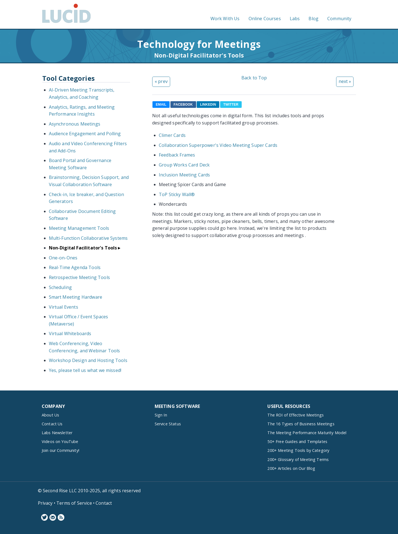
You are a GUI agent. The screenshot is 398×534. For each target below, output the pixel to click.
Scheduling (60, 287)
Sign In (161, 415)
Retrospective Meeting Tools (79, 277)
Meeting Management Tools (79, 228)
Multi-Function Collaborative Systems (88, 238)
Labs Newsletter (57, 432)
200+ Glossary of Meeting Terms (298, 459)
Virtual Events (63, 307)
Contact (104, 503)
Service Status (168, 423)
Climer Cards (172, 135)
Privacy (45, 503)
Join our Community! (60, 450)
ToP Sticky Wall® (177, 194)
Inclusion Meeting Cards (184, 175)
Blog (313, 18)
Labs (295, 18)
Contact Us (52, 423)
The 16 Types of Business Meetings (300, 423)
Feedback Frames (177, 155)
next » (345, 81)
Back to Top (254, 78)
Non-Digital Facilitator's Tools (83, 248)
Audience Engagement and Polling (85, 134)
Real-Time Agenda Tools (75, 267)
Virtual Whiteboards (70, 333)
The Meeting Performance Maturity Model (306, 432)
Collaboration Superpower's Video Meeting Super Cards (218, 145)
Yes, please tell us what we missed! (85, 370)
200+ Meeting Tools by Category (298, 450)
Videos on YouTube (60, 441)
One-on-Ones (63, 258)
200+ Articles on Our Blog (291, 468)
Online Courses (265, 18)
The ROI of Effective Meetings (295, 415)
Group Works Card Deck (184, 165)
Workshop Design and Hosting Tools (88, 360)
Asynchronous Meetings (74, 124)
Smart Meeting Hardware (75, 297)
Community (339, 18)
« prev (161, 81)
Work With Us (225, 18)
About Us (50, 415)
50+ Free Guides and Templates (297, 441)
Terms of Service (74, 503)
